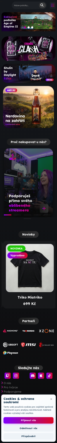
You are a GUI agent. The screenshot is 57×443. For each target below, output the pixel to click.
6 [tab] (25, 219)
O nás (7, 383)
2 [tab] (15, 215)
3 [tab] (25, 215)
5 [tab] (44, 215)
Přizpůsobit (28, 436)
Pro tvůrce (11, 387)
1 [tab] (5, 215)
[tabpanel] (28, 182)
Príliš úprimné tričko (28, 297)
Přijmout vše (28, 420)
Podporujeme (12, 391)
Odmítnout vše (28, 428)
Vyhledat (42, 5)
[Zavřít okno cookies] (51, 399)
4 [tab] (34, 215)
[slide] (28, 22)
